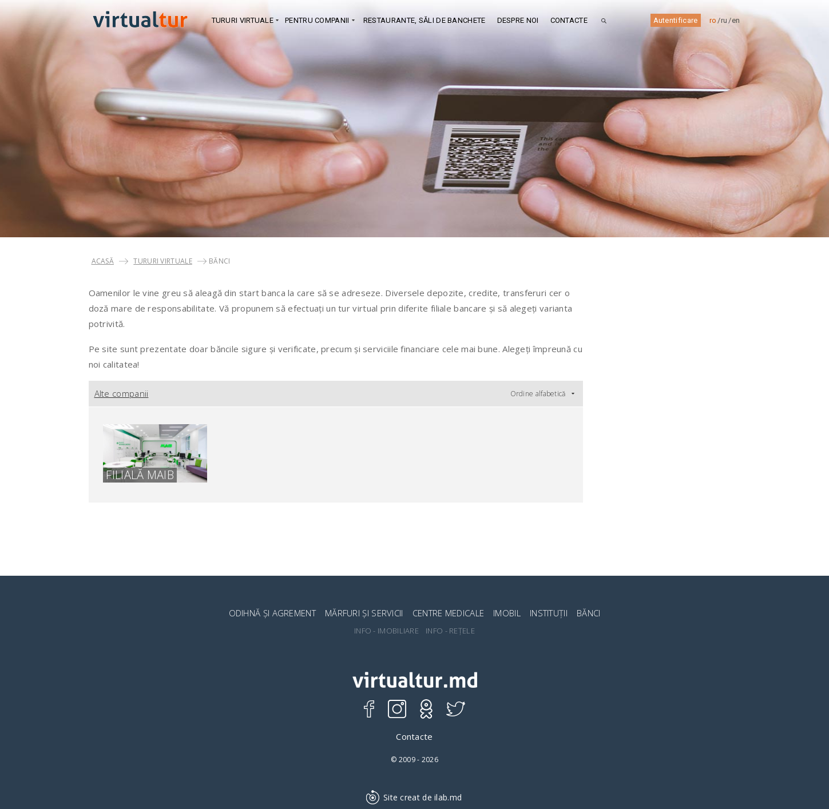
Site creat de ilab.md (414, 797)
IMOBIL (507, 613)
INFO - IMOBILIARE (386, 631)
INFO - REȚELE (450, 631)
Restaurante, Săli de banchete (424, 20)
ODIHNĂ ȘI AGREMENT (272, 613)
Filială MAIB (140, 475)
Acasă (103, 261)
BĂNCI (589, 613)
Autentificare (675, 20)
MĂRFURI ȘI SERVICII (364, 613)
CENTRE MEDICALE (448, 613)
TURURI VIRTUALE (162, 261)
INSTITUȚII (549, 613)
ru (724, 20)
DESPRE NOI (518, 20)
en (736, 20)
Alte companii (121, 393)
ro (713, 20)
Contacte (569, 20)
